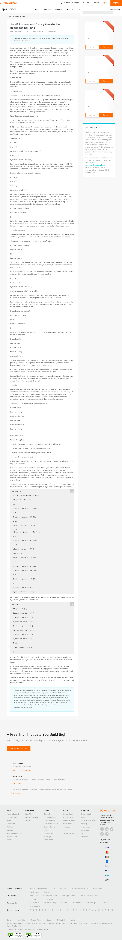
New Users (49, 899)
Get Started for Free (18, 748)
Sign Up (116, 3)
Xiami (9, 926)
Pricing (70, 9)
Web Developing (91, 903)
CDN (53, 888)
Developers (77, 903)
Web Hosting (34, 892)
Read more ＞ (27, 41)
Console (96, 3)
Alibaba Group (12, 923)
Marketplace (82, 9)
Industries (64, 903)
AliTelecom (92, 923)
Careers (9, 920)
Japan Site (34, 896)
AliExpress (51, 923)
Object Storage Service (80, 888)
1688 (67, 923)
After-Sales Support (70, 820)
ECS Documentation (49, 896)
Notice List (61, 920)
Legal (49, 920)
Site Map (84, 837)
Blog (45, 830)
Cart (86, 3)
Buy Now (106, 47)
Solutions (59, 9)
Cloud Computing (50, 903)
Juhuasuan (42, 923)
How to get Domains (69, 896)
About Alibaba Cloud (14, 814)
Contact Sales (115, 9)
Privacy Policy (36, 920)
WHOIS (83, 833)
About (37, 9)
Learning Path (35, 899)
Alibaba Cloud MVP (88, 820)
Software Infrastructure (89, 896)
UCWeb (104, 923)
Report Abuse (67, 824)
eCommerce (97, 888)
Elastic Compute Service (38, 888)
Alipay (21, 926)
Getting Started (49, 827)
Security (47, 892)
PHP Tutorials (35, 906)
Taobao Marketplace (25, 923)
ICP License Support (51, 824)
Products (47, 9)
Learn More (92, 47)
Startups (10, 830)
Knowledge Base (50, 817)
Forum (65, 830)
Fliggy (80, 923)
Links (73, 920)
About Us (21, 920)
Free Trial (28, 814)
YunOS (85, 923)
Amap (99, 923)
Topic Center (34, 903)
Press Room (85, 830)
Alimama (73, 923)
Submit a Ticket (68, 817)
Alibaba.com (60, 923)
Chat (13, 770)
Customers (11, 824)
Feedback (66, 827)
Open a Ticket (16, 783)
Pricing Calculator (69, 833)
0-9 (112, 910)
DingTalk (15, 926)
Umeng (110, 923)
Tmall (35, 923)
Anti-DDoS (63, 888)
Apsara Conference (14, 833)
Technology (48, 814)
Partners (10, 827)
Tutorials (105, 903)
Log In (104, 3)
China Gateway (49, 820)
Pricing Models (12, 817)
